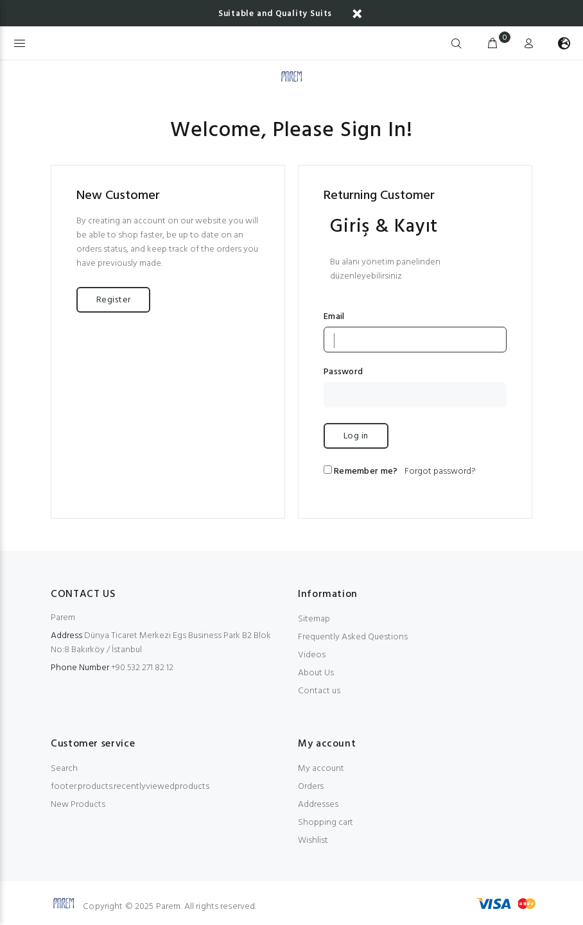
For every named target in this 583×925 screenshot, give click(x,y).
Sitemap (314, 619)
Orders (311, 786)
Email (334, 317)
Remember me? (365, 472)
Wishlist (313, 840)
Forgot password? (440, 471)
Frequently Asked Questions (353, 637)
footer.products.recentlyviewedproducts (130, 786)
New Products (78, 804)
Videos (312, 655)
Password (343, 372)
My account (321, 768)
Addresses (318, 804)
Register (113, 300)
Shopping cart (325, 822)
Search (64, 768)
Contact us (319, 691)
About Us (316, 673)
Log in (356, 436)
